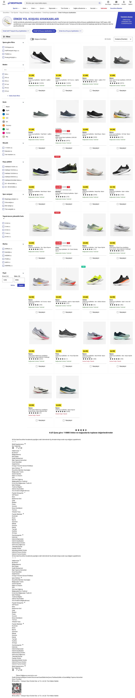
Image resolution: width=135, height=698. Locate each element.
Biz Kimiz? (15, 452)
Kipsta (14, 520)
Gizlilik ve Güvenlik (62, 677)
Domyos (14, 525)
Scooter (14, 506)
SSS (13, 477)
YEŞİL (7, 129)
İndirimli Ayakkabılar (18, 541)
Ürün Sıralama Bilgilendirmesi (20, 490)
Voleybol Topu (16, 512)
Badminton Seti (16, 498)
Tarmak (14, 529)
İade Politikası (16, 485)
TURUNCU (8, 125)
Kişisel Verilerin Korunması (31, 677)
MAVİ (7, 114)
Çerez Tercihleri (16, 679)
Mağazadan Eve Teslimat (19, 481)
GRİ (7, 122)
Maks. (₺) (17, 276)
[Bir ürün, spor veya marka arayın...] (63, 3)
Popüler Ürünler (16, 548)
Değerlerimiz (16, 464)
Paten (14, 504)
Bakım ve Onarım (17, 475)
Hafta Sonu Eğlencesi (18, 544)
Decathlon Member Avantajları (21, 470)
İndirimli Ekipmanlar (18, 539)
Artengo (14, 533)
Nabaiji (14, 523)
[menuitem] (16, 8)
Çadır (13, 500)
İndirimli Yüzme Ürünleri (19, 554)
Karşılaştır (42, 90)
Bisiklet (14, 502)
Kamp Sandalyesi (17, 508)
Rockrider (15, 516)
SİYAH (7, 110)
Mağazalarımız (16, 454)
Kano (13, 497)
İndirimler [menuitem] (104, 8)
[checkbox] (13, 47)
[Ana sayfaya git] (14, 3)
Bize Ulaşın (15, 456)
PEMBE (8, 133)
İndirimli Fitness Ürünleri (19, 552)
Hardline (14, 531)
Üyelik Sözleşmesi (17, 458)
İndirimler (15, 537)
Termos (14, 510)
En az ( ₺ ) (5, 276)
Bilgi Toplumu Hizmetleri (19, 460)
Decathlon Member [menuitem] (116, 8)
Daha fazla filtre (13, 96)
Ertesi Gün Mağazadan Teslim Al (21, 483)
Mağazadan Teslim (18, 472)
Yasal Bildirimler (43, 677)
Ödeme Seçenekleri (18, 489)
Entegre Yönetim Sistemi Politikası (22, 466)
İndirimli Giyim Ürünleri (18, 543)
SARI (7, 118)
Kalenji (14, 527)
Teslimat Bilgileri (17, 487)
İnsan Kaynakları (17, 462)
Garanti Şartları (16, 474)
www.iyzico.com (32, 675)
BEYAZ (8, 106)
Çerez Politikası (52, 677)
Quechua (14, 521)
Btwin (13, 518)
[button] (14, 42)
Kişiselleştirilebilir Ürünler (19, 550)
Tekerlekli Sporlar (17, 546)
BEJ (7, 137)
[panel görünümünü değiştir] (23, 42)
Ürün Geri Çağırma (17, 479)
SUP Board (15, 495)
